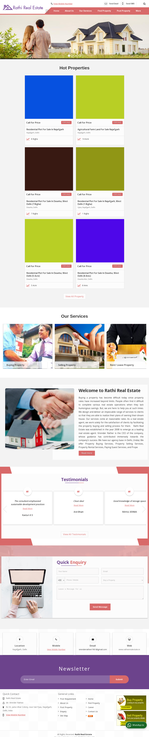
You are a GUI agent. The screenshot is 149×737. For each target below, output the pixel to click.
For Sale (66, 122)
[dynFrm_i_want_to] (122, 580)
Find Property (105, 11)
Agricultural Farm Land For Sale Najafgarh (98, 129)
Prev (6, 346)
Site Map (64, 715)
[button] (63, 3)
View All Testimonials (74, 534)
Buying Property (15, 364)
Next (143, 346)
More (139, 11)
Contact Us (93, 711)
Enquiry (63, 711)
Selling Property (67, 364)
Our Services (86, 11)
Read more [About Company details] (86, 453)
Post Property (123, 11)
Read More (27, 508)
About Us (69, 11)
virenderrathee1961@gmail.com (93, 649)
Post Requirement (68, 699)
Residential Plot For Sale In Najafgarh (45, 129)
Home (56, 11)
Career (91, 707)
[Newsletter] (65, 679)
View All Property (75, 296)
